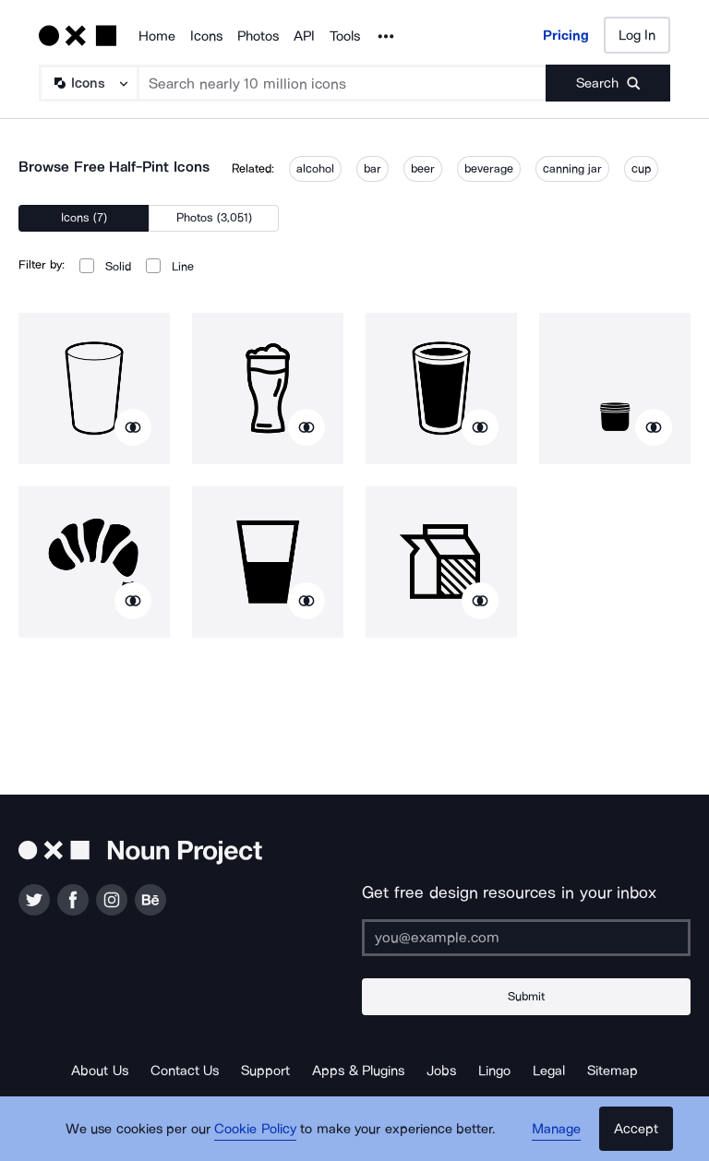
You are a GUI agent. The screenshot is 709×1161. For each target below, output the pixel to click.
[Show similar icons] (132, 427)
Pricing (566, 35)
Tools (345, 36)
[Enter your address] (526, 937)
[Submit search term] (608, 83)
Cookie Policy (255, 1128)
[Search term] (342, 83)
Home (156, 36)
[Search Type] (88, 83)
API (304, 36)
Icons (206, 36)
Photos (258, 36)
